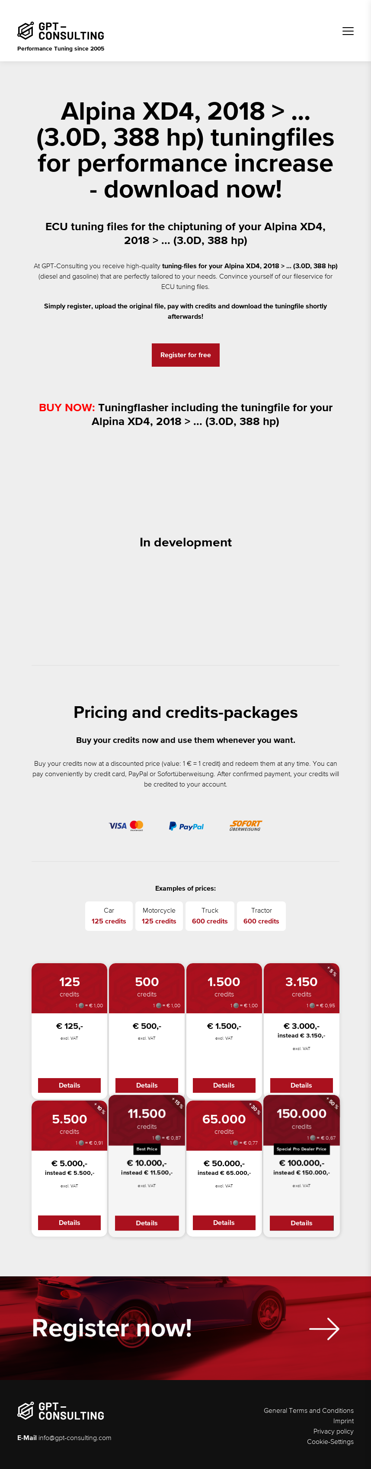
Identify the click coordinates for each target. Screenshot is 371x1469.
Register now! (112, 1335)
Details (69, 1085)
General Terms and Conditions (309, 1411)
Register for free (185, 355)
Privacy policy (333, 1431)
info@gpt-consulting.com (75, 1438)
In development (186, 542)
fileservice (308, 276)
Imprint (343, 1421)
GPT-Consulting (65, 266)
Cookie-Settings (330, 1442)
